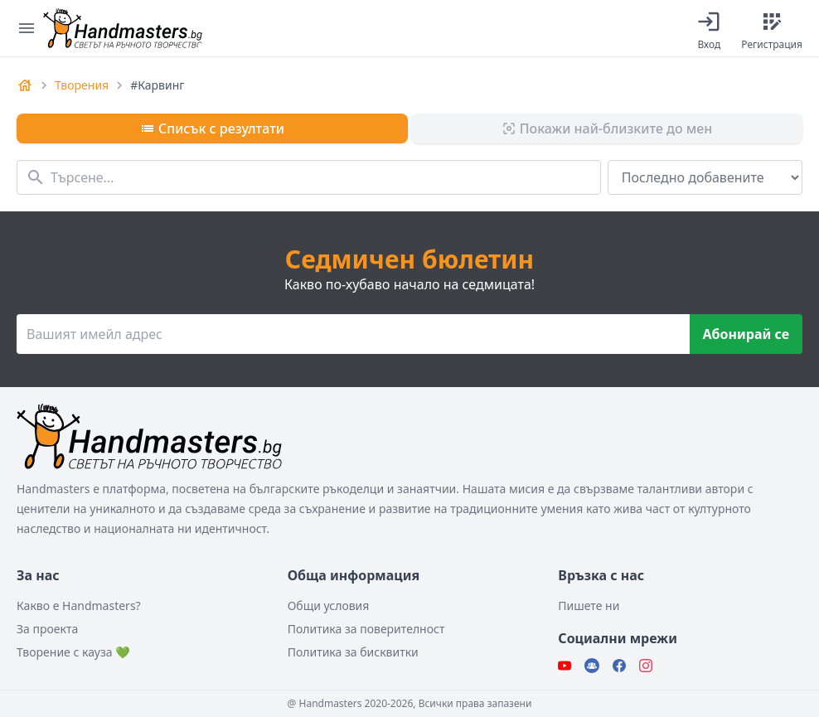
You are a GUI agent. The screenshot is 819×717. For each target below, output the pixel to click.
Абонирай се (746, 334)
